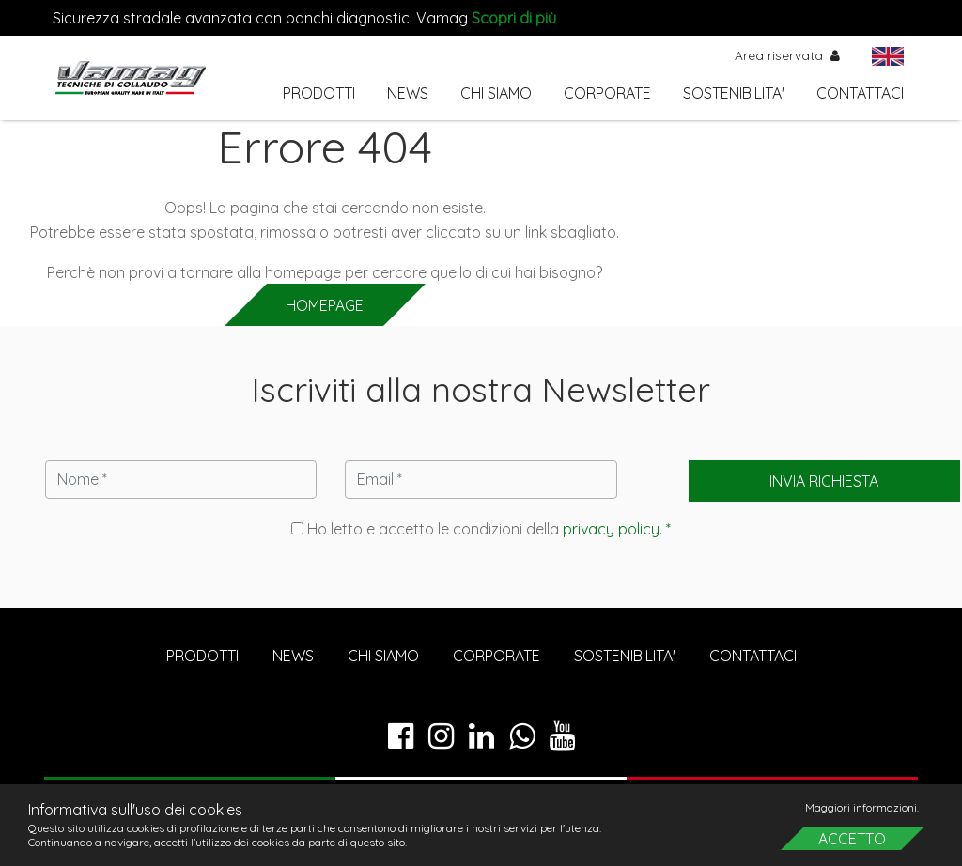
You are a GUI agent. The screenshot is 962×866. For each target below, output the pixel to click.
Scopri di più (514, 17)
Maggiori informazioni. (862, 807)
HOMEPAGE (325, 305)
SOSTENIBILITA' (733, 93)
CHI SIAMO (496, 93)
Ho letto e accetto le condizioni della (481, 528)
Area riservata (787, 55)
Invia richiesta (823, 481)
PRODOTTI (319, 93)
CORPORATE (607, 93)
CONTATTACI (860, 93)
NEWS (407, 93)
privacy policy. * (617, 528)
